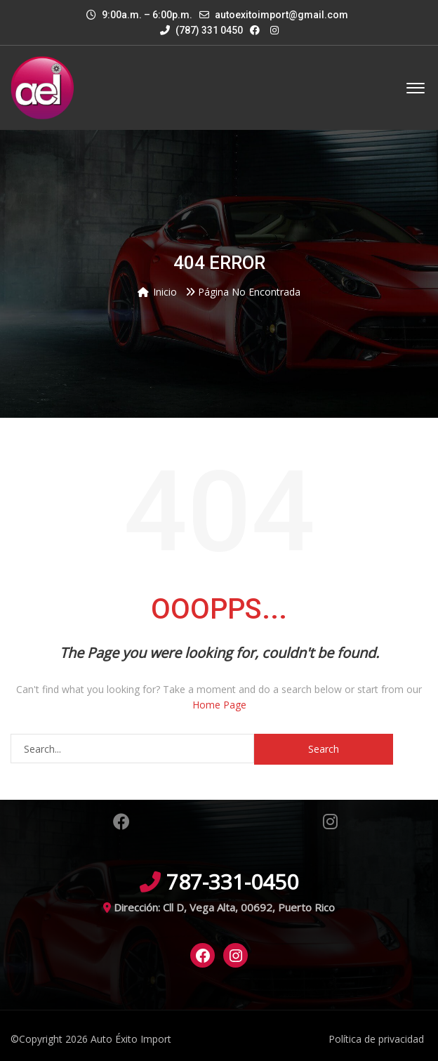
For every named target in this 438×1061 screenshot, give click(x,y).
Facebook (121, 821)
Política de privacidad (376, 1039)
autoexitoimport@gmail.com (281, 14)
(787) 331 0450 (201, 30)
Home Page (219, 704)
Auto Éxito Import (131, 1039)
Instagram (330, 821)
